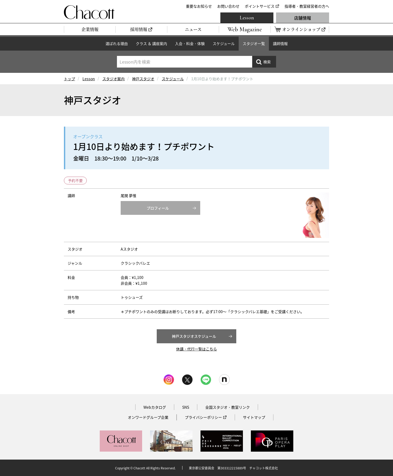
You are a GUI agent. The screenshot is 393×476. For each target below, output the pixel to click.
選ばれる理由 (117, 43)
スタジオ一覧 (254, 43)
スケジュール (224, 43)
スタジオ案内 (113, 78)
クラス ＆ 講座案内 (151, 43)
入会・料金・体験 (190, 43)
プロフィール (158, 208)
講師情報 (280, 43)
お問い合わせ (228, 6)
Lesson (247, 18)
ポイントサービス (259, 6)
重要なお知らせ (199, 6)
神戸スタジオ (143, 78)
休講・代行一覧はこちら (196, 349)
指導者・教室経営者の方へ (307, 6)
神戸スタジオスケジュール (194, 336)
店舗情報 (302, 18)
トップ (69, 78)
